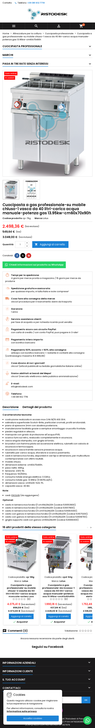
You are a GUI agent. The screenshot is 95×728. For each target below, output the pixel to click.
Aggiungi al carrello (50, 244)
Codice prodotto (12, 218)
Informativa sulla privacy (22, 711)
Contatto (7, 2)
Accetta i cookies (32, 718)
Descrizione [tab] (11, 407)
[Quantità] (20, 244)
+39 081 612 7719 (36, 2)
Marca (38, 218)
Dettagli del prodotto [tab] (37, 407)
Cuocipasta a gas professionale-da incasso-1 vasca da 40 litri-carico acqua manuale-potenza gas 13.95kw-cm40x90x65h (58, 591)
